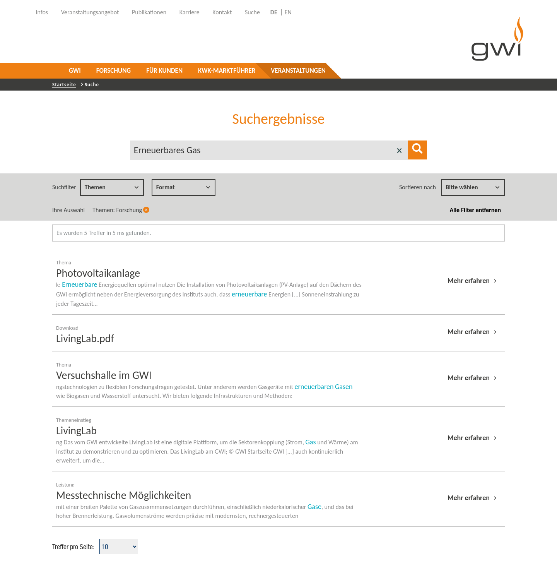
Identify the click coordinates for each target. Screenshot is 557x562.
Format (183, 187)
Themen (112, 187)
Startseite (64, 84)
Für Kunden (164, 71)
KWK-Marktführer (226, 71)
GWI (75, 71)
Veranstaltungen (298, 71)
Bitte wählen (473, 187)
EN (288, 12)
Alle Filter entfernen (475, 210)
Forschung (113, 71)
